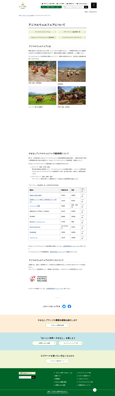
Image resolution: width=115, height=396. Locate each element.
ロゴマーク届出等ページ (58, 361)
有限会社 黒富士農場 (35, 195)
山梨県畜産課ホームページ (70, 246)
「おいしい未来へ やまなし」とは (49, 7)
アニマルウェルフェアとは (42, 32)
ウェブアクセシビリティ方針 (85, 382)
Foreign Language (82, 3)
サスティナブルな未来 (28, 15)
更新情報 (57, 378)
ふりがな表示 (61, 3)
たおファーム (33, 237)
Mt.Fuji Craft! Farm (35, 227)
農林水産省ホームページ (57, 252)
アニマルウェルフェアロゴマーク (71, 37)
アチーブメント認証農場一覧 (72, 32)
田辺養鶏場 (33, 232)
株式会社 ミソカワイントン (37, 221)
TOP (20, 15)
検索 (86, 7)
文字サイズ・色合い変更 (49, 3)
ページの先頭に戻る (94, 390)
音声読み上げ (71, 3)
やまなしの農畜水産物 (57, 325)
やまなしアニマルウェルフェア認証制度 (42, 37)
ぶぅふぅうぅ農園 (35, 206)
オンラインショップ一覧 (71, 343)
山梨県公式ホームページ (84, 385)
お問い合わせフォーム (26, 373)
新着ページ (58, 375)
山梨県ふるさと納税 (44, 343)
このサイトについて (83, 378)
